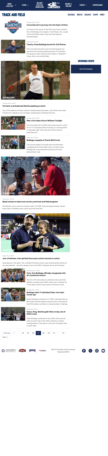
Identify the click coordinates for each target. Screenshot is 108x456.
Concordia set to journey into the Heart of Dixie (47, 25)
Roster (79, 14)
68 (44, 333)
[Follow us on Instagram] (97, 351)
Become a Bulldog (68, 5)
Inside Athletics (9, 5)
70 (54, 333)
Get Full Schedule (86, 69)
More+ (102, 14)
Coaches (87, 14)
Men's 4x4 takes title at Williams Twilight (44, 120)
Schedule (71, 14)
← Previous (6, 333)
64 (23, 333)
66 (33, 333)
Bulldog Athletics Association (39, 5)
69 (49, 333)
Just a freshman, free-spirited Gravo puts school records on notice (31, 258)
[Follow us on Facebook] (84, 351)
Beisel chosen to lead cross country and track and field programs (30, 201)
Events (82, 5)
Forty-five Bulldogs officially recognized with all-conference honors (46, 274)
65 (28, 333)
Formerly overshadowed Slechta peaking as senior (24, 106)
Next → (5, 337)
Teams (24, 5)
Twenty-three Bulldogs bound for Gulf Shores (46, 44)
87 (63, 333)
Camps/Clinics (97, 5)
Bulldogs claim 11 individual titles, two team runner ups (45, 293)
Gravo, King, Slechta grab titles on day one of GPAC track (46, 313)
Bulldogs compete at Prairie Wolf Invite (43, 140)
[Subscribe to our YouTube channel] (103, 351)
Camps (95, 14)
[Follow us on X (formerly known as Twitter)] (90, 351)
